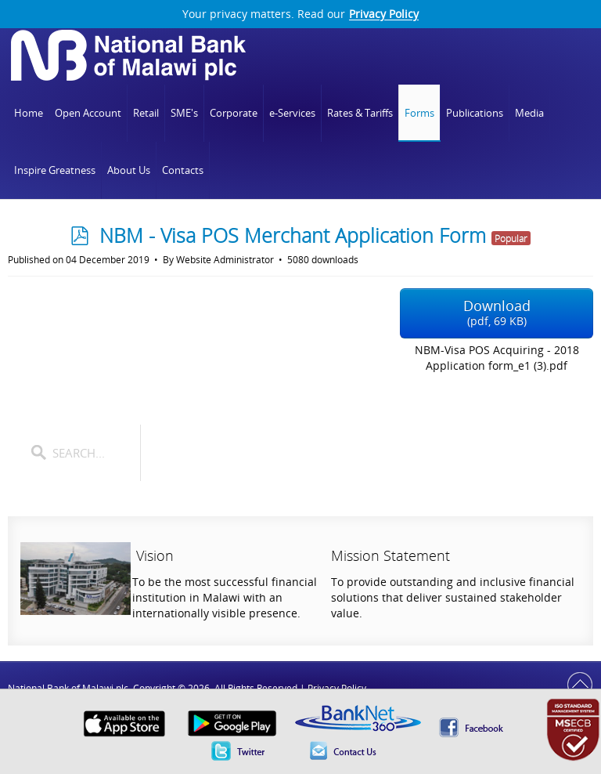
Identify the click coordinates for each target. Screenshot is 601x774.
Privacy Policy (384, 14)
